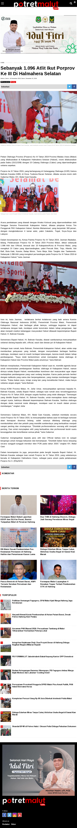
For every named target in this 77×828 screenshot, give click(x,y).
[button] (75, 1)
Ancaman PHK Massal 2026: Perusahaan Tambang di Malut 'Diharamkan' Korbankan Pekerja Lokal (38, 630)
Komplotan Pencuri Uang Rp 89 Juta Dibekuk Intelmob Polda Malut (42, 698)
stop (13, 82)
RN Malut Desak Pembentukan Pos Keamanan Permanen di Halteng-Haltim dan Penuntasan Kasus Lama (18, 551)
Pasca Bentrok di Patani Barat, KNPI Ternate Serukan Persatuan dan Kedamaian (18, 584)
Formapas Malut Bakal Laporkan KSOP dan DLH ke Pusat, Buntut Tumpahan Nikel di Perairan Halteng (18, 519)
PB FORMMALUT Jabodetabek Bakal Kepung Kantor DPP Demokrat (42, 657)
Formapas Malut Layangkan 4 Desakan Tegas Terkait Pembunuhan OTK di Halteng (57, 584)
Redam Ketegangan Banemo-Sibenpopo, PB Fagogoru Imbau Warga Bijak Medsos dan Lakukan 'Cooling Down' (43, 672)
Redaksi (6, 824)
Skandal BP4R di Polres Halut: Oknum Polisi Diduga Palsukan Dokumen (44, 726)
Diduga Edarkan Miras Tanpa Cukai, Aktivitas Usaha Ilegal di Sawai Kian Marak (57, 551)
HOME (2, 62)
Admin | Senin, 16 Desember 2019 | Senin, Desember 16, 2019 (19, 78)
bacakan (5, 82)
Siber (13, 824)
